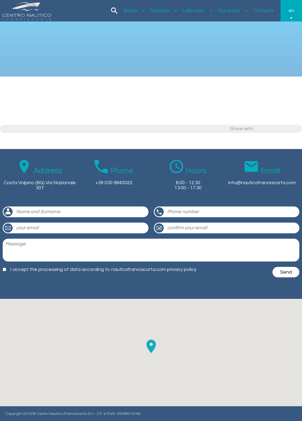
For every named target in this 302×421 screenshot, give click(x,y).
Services (159, 10)
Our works (229, 10)
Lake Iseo (193, 10)
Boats (130, 10)
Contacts (263, 10)
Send (286, 272)
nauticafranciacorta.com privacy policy (154, 269)
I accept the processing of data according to (103, 269)
